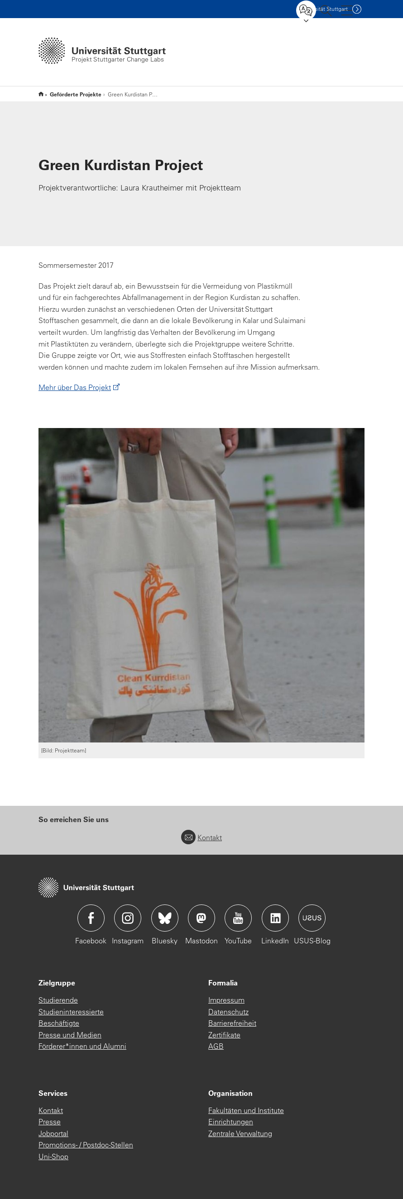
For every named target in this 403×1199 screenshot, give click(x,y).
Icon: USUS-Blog (312, 918)
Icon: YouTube (238, 918)
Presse (49, 1121)
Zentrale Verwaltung (240, 1133)
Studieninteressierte (71, 1011)
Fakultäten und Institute (246, 1110)
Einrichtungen (230, 1121)
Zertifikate (224, 1034)
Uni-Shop (53, 1156)
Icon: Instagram (127, 918)
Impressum (226, 999)
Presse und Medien (69, 1034)
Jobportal (53, 1133)
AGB (216, 1046)
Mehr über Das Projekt (74, 387)
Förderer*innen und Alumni (82, 1046)
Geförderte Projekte (75, 94)
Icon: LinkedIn (275, 918)
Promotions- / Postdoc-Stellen (85, 1144)
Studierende (58, 999)
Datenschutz (228, 1011)
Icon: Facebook (91, 918)
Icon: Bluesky (164, 918)
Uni (323, 8)
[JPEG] (201, 585)
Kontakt (201, 837)
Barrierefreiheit (232, 1023)
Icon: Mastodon (201, 918)
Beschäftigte (58, 1023)
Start (40, 93)
